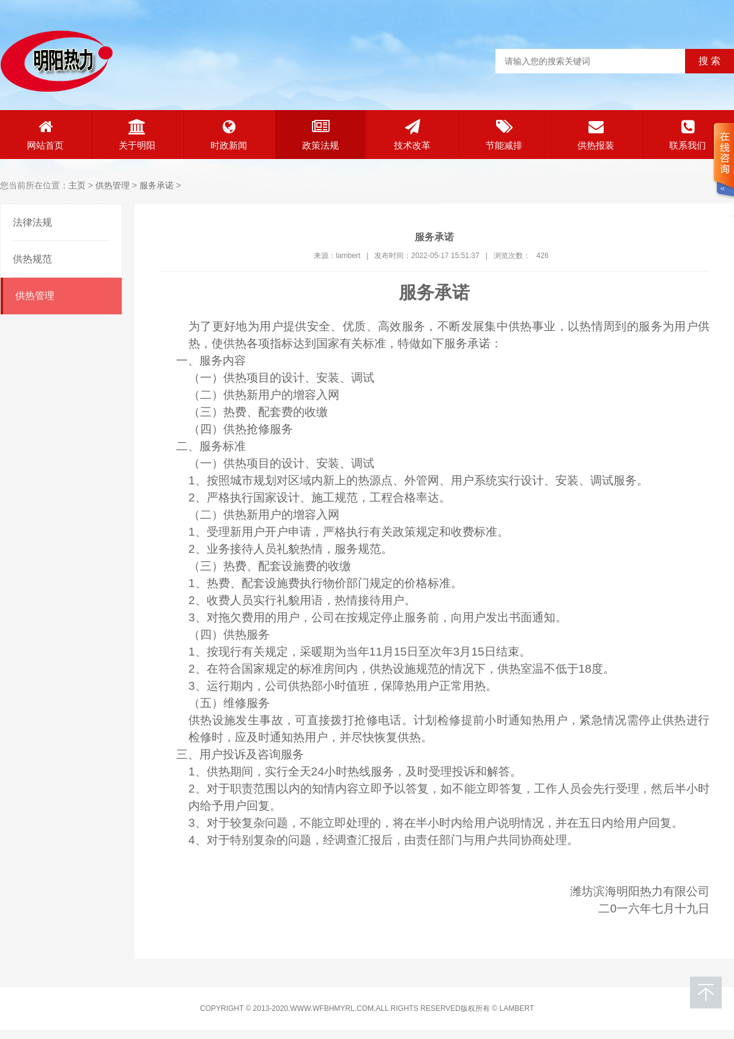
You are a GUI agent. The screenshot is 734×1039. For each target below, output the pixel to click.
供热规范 (32, 259)
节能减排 (504, 134)
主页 (77, 185)
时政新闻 (229, 134)
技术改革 (412, 134)
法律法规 (32, 222)
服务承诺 (156, 185)
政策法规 (320, 134)
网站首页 (45, 134)
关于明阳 (137, 134)
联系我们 (687, 134)
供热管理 (112, 185)
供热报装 (595, 134)
